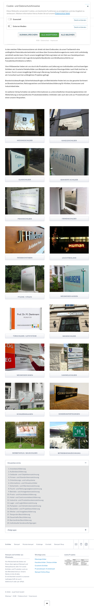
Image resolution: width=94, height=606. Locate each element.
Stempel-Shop (59, 544)
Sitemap (8, 596)
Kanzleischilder (69, 141)
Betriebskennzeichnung (69, 453)
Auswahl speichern (29, 35)
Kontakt (48, 544)
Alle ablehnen (67, 35)
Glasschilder (25, 180)
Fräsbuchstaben (25, 258)
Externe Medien (19, 26)
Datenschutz (22, 596)
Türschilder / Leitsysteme (25, 336)
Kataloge (39, 544)
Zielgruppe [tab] (12, 530)
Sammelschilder (69, 375)
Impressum (33, 596)
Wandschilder (69, 336)
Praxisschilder (25, 219)
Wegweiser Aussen (69, 296)
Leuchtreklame (69, 258)
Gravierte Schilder (69, 180)
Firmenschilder (69, 219)
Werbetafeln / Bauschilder (24, 453)
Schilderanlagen (25, 414)
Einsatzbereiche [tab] (14, 463)
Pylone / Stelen (25, 297)
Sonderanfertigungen (69, 414)
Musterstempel (28, 544)
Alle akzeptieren (49, 35)
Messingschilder (25, 140)
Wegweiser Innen (25, 375)
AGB (14, 596)
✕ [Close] (87, 6)
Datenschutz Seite (62, 13)
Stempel (17, 544)
